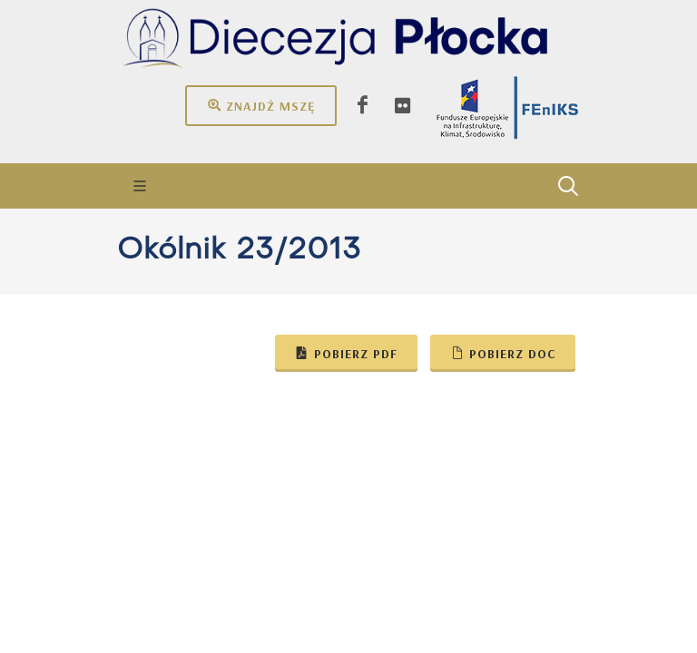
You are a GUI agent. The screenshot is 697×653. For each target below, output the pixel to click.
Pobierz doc (502, 353)
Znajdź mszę (261, 105)
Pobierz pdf (346, 353)
